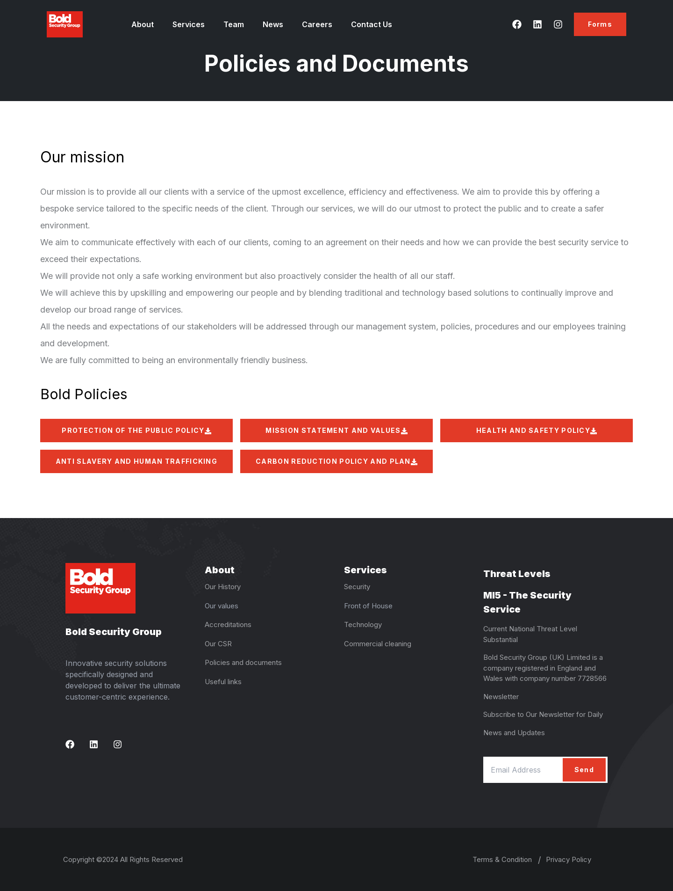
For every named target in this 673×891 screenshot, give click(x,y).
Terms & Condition (502, 859)
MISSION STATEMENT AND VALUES (336, 430)
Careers (317, 24)
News (273, 24)
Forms (600, 24)
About (142, 24)
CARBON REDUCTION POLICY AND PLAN (336, 461)
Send (584, 770)
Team (233, 24)
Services (188, 24)
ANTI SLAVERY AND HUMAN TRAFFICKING (136, 465)
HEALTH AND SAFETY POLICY (536, 430)
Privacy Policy (568, 859)
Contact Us (371, 24)
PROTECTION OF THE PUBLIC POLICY (136, 430)
